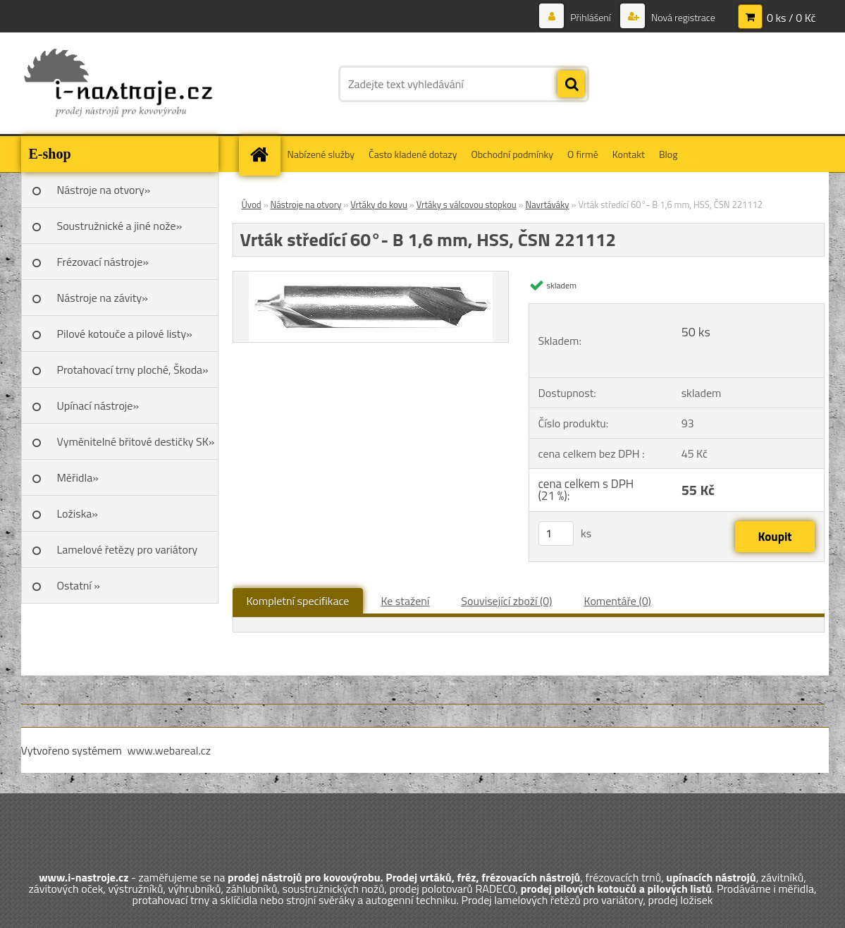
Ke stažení (405, 600)
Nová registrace (682, 17)
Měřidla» (78, 477)
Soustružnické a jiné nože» (120, 225)
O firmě (582, 154)
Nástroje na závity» (102, 297)
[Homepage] (264, 154)
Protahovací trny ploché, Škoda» (133, 369)
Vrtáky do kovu (378, 204)
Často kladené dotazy (413, 154)
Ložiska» (77, 513)
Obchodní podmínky (512, 154)
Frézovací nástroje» (103, 261)
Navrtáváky (547, 204)
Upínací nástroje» (98, 405)
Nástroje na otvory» (104, 189)
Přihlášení (590, 17)
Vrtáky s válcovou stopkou (467, 204)
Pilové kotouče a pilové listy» (124, 333)
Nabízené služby (321, 154)
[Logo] (118, 84)
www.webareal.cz (169, 750)
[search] (571, 84)
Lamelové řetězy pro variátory (127, 549)
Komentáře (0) (617, 600)
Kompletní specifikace (298, 600)
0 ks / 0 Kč (791, 17)
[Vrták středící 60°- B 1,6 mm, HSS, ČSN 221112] (371, 277)
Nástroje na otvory (306, 204)
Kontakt (628, 154)
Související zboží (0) (506, 600)
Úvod (251, 204)
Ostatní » (79, 585)
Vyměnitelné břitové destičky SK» (136, 441)
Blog (668, 154)
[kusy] (556, 533)
